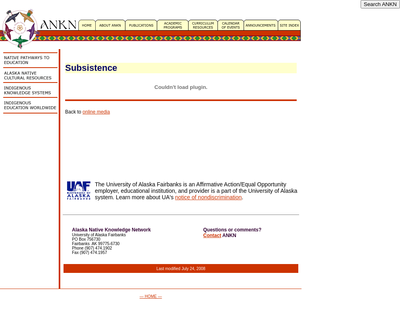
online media (96, 112)
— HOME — (150, 296)
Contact (212, 235)
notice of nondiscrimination (208, 197)
